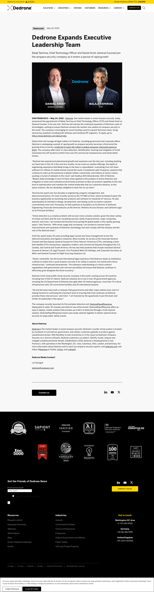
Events (11, 546)
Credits (40, 566)
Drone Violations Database (19, 542)
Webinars (12, 529)
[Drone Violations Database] (126, 1)
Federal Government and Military (70, 538)
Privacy (21, 566)
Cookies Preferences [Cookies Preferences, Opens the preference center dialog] (12, 589)
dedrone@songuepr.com (43, 368)
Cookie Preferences (55, 566)
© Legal (11, 566)
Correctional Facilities (65, 524)
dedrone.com (111, 346)
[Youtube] (112, 392)
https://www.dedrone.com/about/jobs (49, 136)
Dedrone (69, 118)
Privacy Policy (33, 496)
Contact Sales (125, 489)
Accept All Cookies (31, 589)
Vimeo (60, 349)
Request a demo (15, 520)
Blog (10, 538)
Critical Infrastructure (65, 529)
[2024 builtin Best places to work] (136, 452)
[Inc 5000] (18, 452)
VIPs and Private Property (67, 546)
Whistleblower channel (75, 566)
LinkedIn (72, 349)
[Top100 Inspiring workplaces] (112, 452)
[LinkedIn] (105, 392)
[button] (49, 9)
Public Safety (61, 542)
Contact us (44, 393)
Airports (59, 520)
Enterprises (60, 533)
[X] (118, 392)
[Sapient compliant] (42, 428)
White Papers (14, 533)
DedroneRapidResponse (101, 304)
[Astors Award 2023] (66, 452)
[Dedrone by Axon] (20, 7)
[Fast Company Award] (89, 452)
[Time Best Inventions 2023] (42, 452)
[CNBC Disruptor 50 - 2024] (136, 428)
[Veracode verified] (66, 428)
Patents (30, 566)
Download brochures (17, 524)
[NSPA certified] (113, 428)
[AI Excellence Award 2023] (89, 428)
